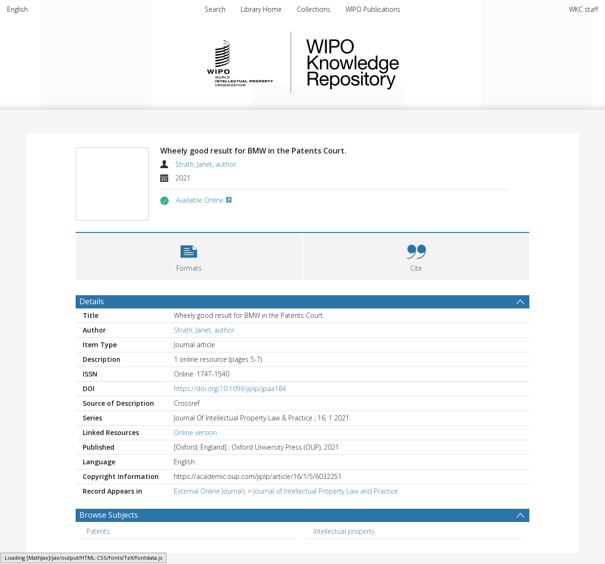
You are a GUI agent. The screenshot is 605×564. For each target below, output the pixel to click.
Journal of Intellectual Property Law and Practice (325, 513)
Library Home (261, 9)
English (17, 9)
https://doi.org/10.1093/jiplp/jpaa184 (230, 410)
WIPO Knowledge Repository (391, 62)
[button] (189, 277)
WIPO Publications (373, 9)
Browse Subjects (108, 537)
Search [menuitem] (215, 9)
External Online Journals (210, 513)
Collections (313, 9)
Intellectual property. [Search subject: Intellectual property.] (344, 553)
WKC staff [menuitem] (583, 9)
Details (91, 323)
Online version (195, 454)
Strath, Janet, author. (206, 164)
